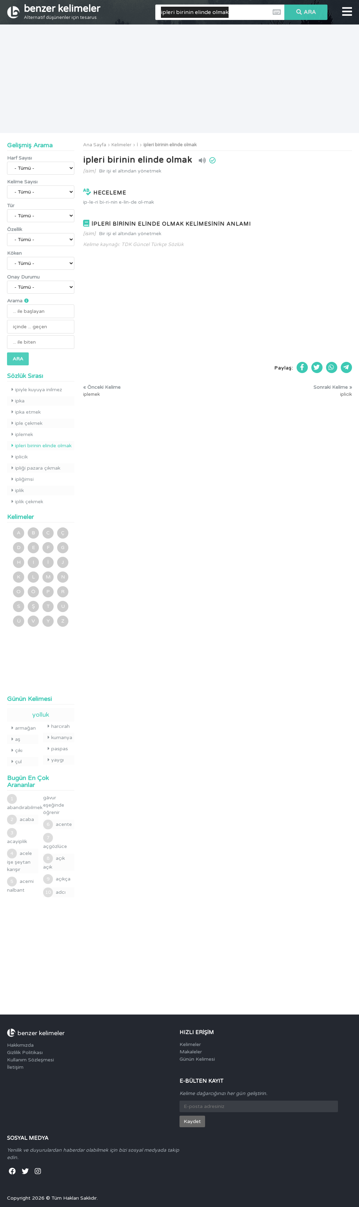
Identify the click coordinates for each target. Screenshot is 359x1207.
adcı (54, 892)
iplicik (20, 457)
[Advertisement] (179, 79)
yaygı (56, 760)
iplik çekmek (27, 502)
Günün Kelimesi (197, 1059)
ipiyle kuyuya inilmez (37, 390)
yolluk (40, 714)
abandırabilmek (22, 802)
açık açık (54, 862)
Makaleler (191, 1052)
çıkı (17, 750)
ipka (18, 401)
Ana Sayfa (94, 145)
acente (57, 824)
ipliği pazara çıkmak (36, 468)
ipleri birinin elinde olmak (170, 145)
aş (16, 739)
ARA (306, 12)
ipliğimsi (23, 479)
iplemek (22, 434)
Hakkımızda (20, 1045)
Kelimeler (121, 145)
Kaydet (192, 1121)
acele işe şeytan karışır (19, 860)
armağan (24, 728)
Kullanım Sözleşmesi (30, 1060)
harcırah (59, 726)
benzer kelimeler (62, 12)
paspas (58, 749)
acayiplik (17, 836)
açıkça (56, 879)
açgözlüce (55, 841)
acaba (20, 819)
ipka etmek (26, 412)
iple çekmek (27, 423)
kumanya (60, 738)
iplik (18, 490)
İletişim (15, 1067)
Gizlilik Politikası (25, 1052)
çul (17, 762)
